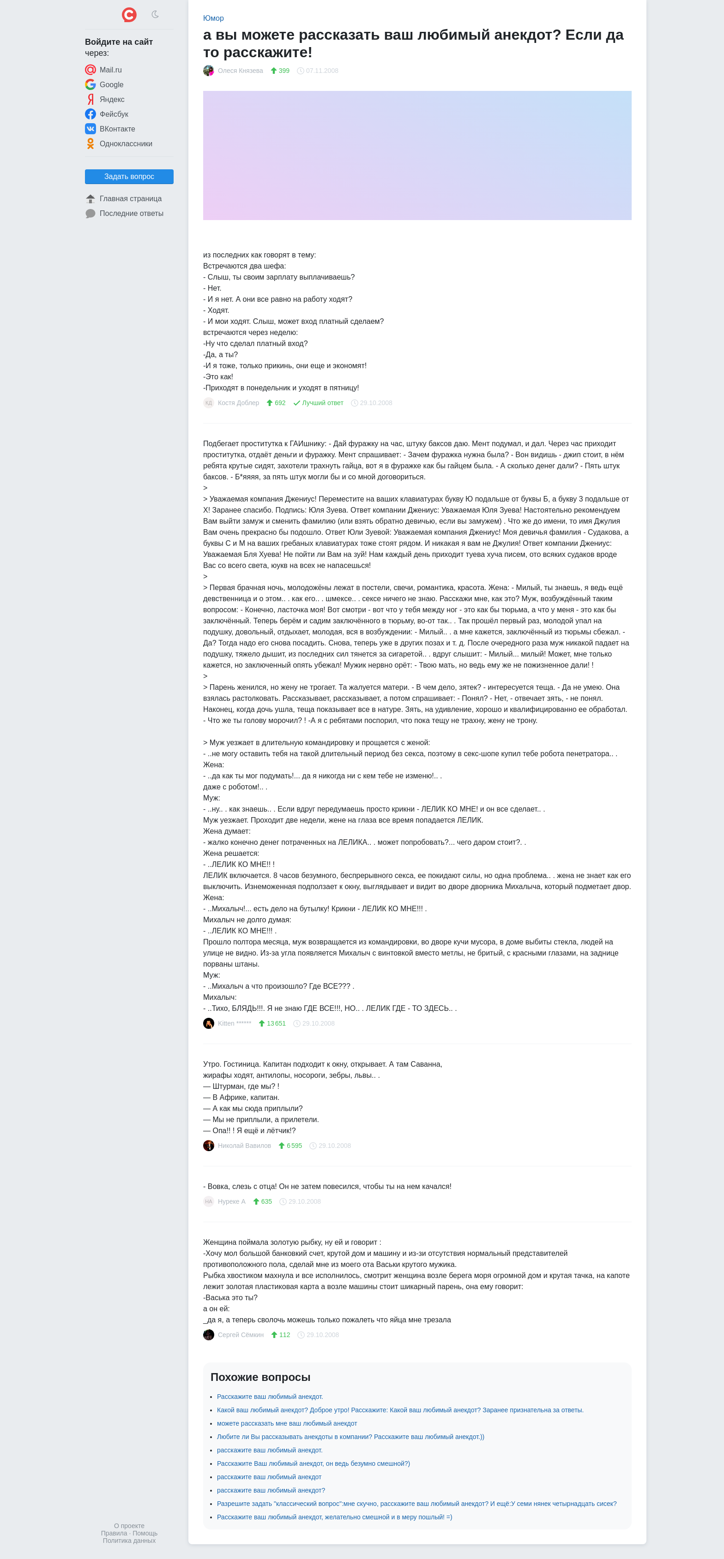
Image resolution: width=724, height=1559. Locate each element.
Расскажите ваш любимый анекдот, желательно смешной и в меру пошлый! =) (334, 1517)
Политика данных (129, 1540)
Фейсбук (106, 113)
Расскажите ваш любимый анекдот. (270, 1396)
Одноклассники (118, 143)
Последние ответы (124, 213)
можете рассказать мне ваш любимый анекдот (287, 1423)
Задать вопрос (129, 176)
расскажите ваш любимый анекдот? (271, 1490)
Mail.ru (103, 69)
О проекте (129, 1525)
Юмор (213, 18)
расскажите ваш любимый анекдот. (270, 1450)
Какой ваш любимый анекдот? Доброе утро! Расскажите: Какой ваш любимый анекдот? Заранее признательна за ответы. (400, 1410)
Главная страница (123, 198)
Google (104, 84)
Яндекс (105, 99)
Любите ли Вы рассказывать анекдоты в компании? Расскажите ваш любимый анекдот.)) (350, 1436)
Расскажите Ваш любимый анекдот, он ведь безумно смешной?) (313, 1463)
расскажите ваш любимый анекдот (269, 1477)
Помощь (145, 1533)
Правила (114, 1533)
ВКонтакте (110, 128)
